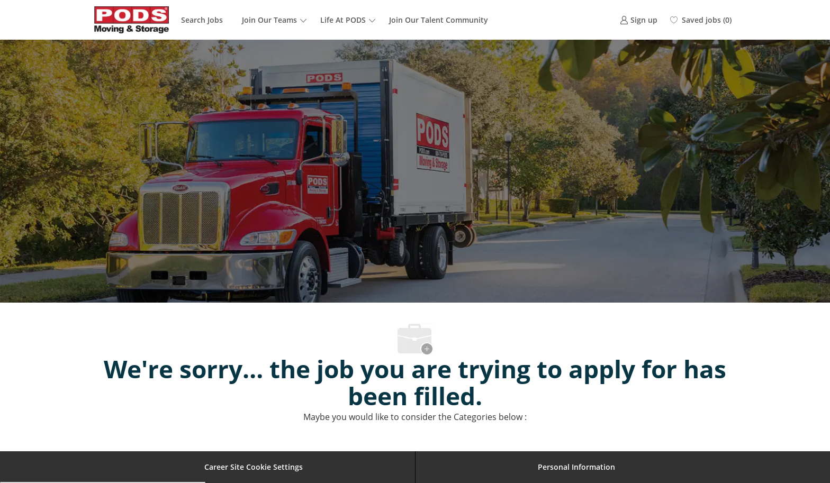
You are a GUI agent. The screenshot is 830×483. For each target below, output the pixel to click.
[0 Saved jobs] (701, 20)
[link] (638, 19)
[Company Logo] (132, 20)
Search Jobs (202, 20)
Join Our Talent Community (438, 20)
